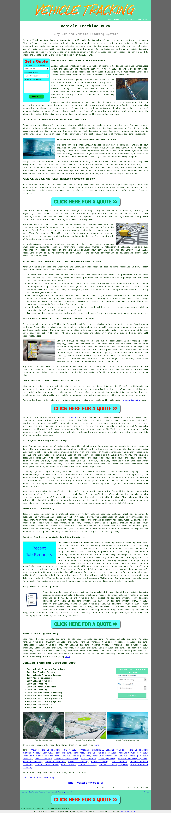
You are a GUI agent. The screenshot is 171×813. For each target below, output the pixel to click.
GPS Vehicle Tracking (76, 750)
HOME (109, 20)
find (31, 639)
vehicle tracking (130, 400)
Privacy (147, 792)
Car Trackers (52, 756)
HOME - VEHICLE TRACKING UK (85, 783)
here (67, 657)
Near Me (70, 792)
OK (135, 811)
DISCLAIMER (142, 20)
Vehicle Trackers (55, 762)
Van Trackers (119, 762)
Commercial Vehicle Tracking (109, 750)
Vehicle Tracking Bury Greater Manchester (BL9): (51, 40)
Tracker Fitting (87, 765)
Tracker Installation (66, 759)
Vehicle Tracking (78, 762)
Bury (73, 417)
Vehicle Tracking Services (123, 753)
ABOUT (124, 20)
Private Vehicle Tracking (46, 750)
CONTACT (132, 20)
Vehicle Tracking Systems (76, 756)
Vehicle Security (42, 753)
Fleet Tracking (63, 753)
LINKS (116, 20)
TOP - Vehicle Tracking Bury (38, 777)
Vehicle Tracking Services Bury (49, 663)
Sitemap (24, 792)
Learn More (126, 811)
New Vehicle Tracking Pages (39, 792)
